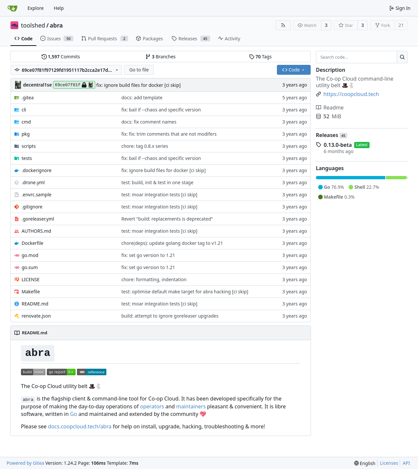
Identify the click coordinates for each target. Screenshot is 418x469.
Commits (61, 56)
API (406, 463)
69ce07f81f (74, 85)
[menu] (364, 463)
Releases (331, 135)
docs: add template (142, 97)
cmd (26, 122)
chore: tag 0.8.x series (144, 146)
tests (27, 158)
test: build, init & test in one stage (157, 182)
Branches (160, 56)
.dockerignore (36, 170)
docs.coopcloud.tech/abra (80, 426)
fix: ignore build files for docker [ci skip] (138, 85)
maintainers (191, 406)
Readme (330, 107)
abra (56, 25)
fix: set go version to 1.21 (148, 255)
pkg (26, 134)
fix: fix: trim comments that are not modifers (169, 134)
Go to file (139, 70)
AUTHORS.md (36, 231)
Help (59, 8)
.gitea (28, 97)
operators (152, 406)
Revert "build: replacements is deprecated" (167, 219)
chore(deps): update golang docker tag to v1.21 (172, 243)
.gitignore (32, 207)
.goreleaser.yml (38, 219)
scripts (29, 146)
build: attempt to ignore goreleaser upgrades (170, 316)
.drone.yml (33, 182)
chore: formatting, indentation (154, 279)
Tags (260, 56)
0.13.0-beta (338, 145)
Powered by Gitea (25, 463)
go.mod (30, 255)
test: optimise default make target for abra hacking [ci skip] (184, 291)
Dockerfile (33, 243)
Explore (35, 8)
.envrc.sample (36, 194)
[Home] (12, 8)
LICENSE (31, 279)
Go (73, 414)
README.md (35, 304)
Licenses (389, 463)
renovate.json (36, 316)
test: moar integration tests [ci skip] (159, 194)
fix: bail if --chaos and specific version (161, 110)
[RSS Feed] (283, 25)
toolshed (33, 25)
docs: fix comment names (148, 122)
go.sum (30, 267)
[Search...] (402, 57)
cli (24, 110)
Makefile (31, 291)
